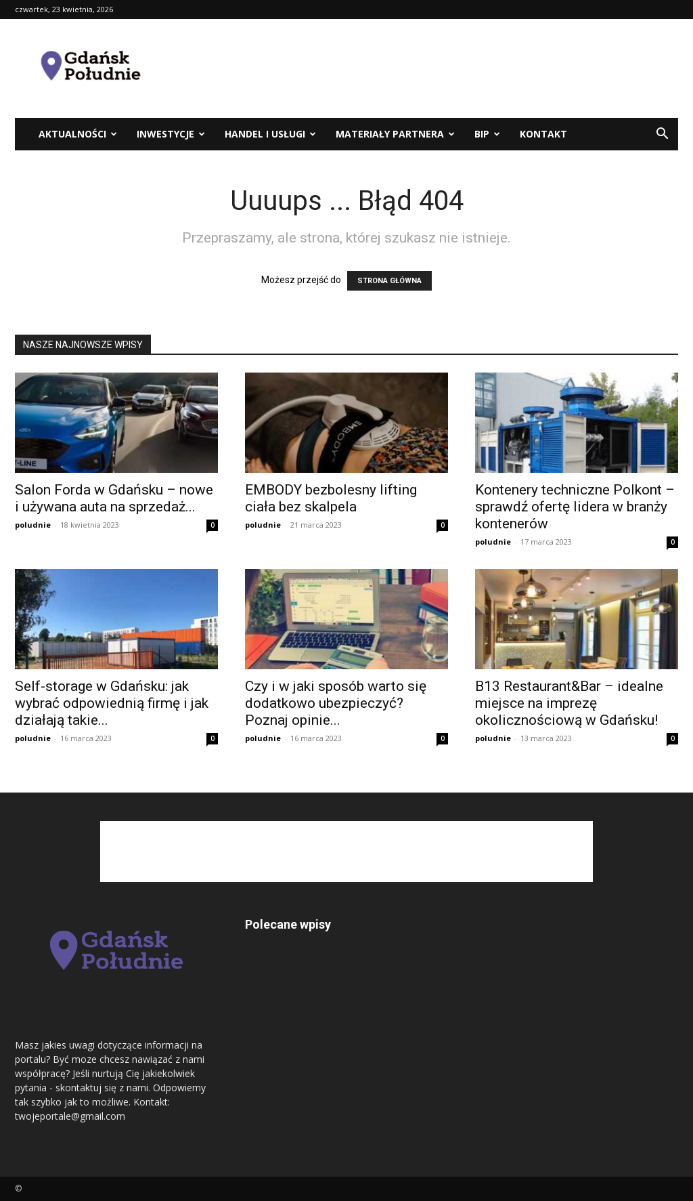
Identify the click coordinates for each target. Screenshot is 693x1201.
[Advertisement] (431, 68)
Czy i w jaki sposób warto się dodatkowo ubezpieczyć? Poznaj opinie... (335, 703)
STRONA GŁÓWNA (389, 280)
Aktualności (78, 133)
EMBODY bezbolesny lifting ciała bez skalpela (331, 498)
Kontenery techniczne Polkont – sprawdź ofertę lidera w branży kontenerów (575, 507)
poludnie (33, 525)
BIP (487, 133)
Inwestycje (171, 133)
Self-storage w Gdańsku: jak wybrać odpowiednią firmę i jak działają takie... (111, 703)
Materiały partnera (395, 133)
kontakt (543, 133)
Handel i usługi (270, 133)
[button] (662, 135)
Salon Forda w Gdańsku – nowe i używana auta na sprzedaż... (114, 498)
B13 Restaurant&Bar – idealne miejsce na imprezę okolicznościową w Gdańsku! (569, 703)
